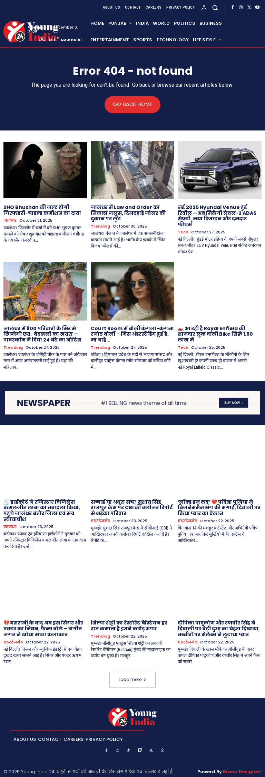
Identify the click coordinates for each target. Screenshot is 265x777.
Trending (100, 226)
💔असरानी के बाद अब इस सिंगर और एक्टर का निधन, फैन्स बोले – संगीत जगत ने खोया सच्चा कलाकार (43, 628)
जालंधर (10, 220)
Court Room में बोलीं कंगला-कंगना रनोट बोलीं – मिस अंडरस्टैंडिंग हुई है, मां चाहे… (132, 334)
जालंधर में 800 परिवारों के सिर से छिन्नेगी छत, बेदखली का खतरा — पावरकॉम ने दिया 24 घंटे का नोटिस (42, 334)
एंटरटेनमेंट (100, 521)
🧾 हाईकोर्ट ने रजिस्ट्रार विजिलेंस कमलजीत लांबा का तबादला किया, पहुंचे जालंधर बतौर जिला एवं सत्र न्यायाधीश (41, 510)
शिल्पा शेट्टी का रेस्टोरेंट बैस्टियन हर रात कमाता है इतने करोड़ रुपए (129, 625)
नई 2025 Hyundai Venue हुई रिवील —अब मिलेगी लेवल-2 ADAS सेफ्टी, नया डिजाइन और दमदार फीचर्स (217, 215)
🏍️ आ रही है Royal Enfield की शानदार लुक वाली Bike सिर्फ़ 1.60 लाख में (215, 334)
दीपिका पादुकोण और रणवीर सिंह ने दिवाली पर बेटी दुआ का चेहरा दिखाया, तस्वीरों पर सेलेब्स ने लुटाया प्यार (219, 628)
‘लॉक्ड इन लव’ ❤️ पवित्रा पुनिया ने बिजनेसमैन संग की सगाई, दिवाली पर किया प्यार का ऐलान (219, 507)
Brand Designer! (242, 771)
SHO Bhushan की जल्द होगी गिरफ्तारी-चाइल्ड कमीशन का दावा (42, 209)
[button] (215, 7)
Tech (183, 232)
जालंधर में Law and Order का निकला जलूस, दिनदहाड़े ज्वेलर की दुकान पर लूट (128, 212)
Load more (132, 679)
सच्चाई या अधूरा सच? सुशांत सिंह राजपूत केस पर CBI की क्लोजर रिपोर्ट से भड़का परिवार (132, 507)
